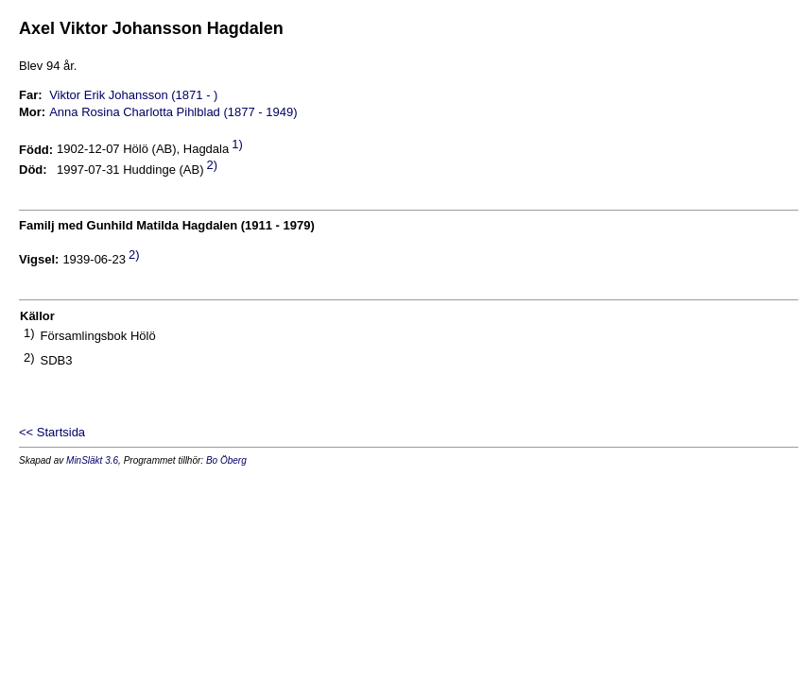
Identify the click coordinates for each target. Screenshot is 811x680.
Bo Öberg (226, 460)
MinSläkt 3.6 (92, 460)
